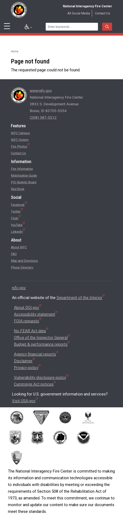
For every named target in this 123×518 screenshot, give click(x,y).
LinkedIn (18, 231)
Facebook (19, 204)
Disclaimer (25, 361)
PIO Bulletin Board (23, 182)
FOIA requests (28, 321)
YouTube (18, 224)
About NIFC (19, 247)
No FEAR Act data (31, 330)
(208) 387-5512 (43, 117)
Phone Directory (22, 267)
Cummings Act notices (35, 384)
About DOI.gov (28, 307)
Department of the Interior (81, 297)
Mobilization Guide (24, 175)
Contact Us (102, 13)
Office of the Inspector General (42, 337)
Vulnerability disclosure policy (41, 377)
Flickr (16, 217)
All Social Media (78, 13)
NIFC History (20, 140)
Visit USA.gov (25, 400)
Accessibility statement (36, 314)
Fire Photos (20, 145)
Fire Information (22, 169)
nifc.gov (19, 287)
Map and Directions (24, 261)
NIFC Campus (20, 133)
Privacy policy (27, 367)
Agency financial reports (36, 354)
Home (14, 51)
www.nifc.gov (41, 90)
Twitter (17, 210)
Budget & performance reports (42, 344)
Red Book (17, 189)
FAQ (14, 254)
